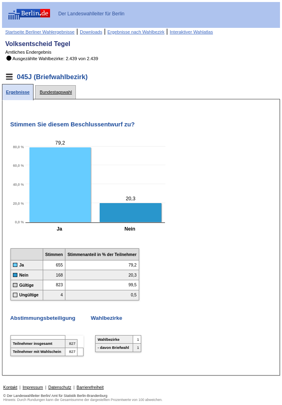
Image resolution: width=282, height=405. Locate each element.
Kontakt (10, 387)
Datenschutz (59, 387)
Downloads (91, 31)
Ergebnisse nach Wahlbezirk (135, 31)
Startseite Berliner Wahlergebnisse (40, 31)
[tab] (17, 92)
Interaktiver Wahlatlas (191, 31)
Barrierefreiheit (90, 387)
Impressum (33, 387)
